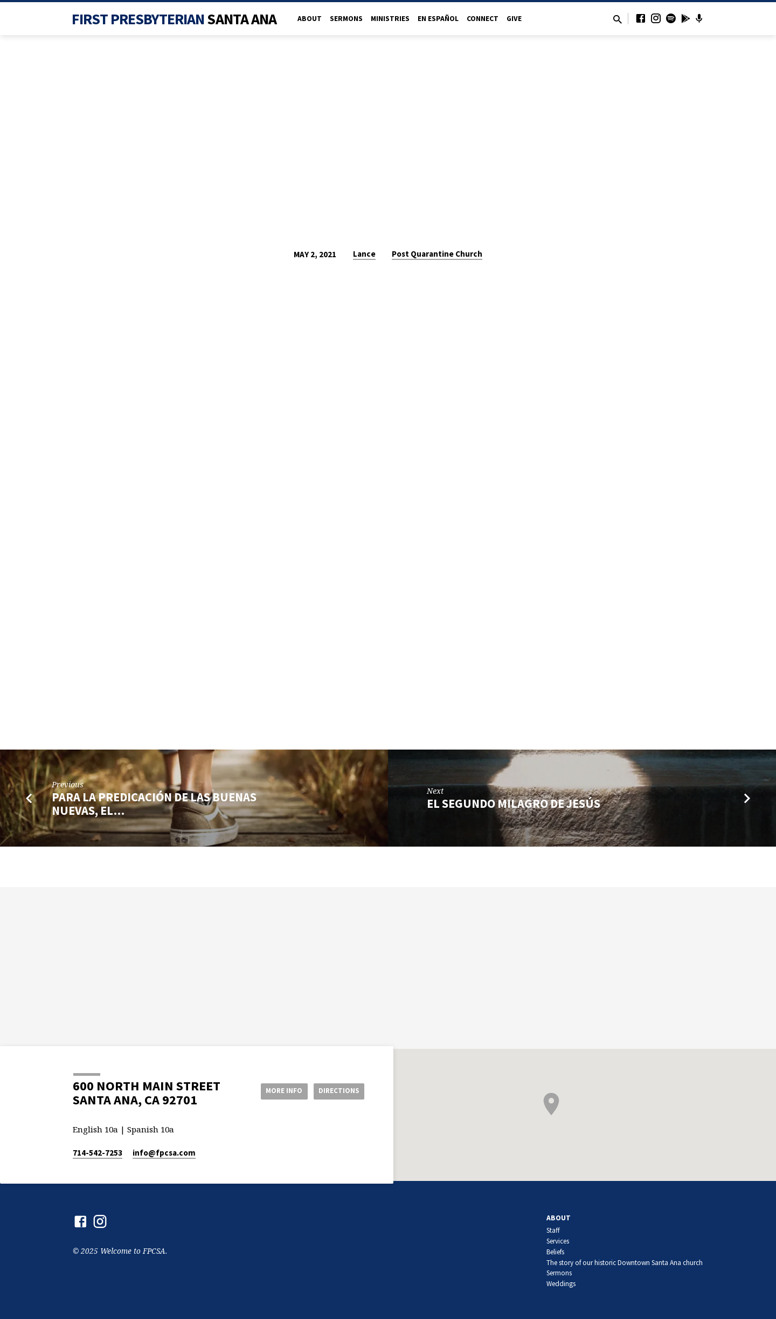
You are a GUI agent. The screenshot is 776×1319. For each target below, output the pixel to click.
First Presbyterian (174, 19)
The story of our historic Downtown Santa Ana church (624, 1262)
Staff (553, 1230)
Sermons (346, 18)
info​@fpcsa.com (164, 1153)
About (309, 18)
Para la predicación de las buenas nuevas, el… (154, 803)
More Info (277, 1090)
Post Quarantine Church (437, 254)
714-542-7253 (97, 1153)
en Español (438, 18)
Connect (482, 18)
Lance (364, 254)
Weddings (561, 1283)
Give (514, 18)
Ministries (390, 18)
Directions (337, 1090)
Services (557, 1241)
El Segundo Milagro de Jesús (513, 803)
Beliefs (555, 1251)
